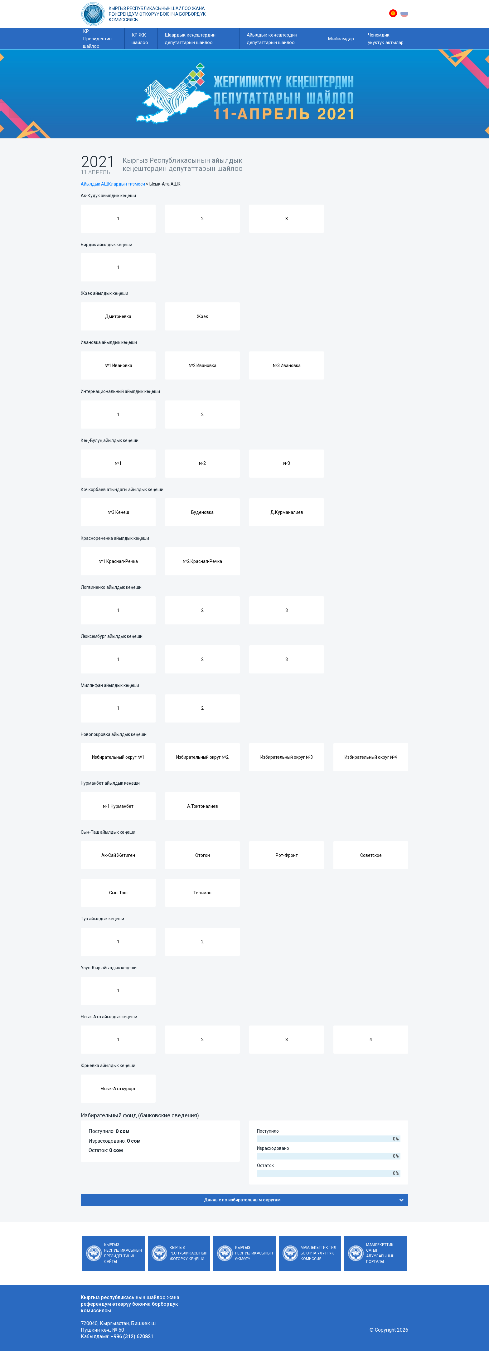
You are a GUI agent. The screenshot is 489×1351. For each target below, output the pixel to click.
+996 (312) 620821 (131, 1336)
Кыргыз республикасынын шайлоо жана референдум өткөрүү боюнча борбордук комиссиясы (157, 14)
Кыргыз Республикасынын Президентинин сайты (123, 1253)
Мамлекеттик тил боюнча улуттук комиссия (318, 1253)
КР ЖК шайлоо (140, 38)
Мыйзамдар (341, 39)
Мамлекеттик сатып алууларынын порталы (380, 1253)
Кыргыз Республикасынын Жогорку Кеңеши (188, 1253)
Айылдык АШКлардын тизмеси (113, 183)
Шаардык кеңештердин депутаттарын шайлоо (190, 38)
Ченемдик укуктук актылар (386, 38)
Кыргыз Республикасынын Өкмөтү (254, 1253)
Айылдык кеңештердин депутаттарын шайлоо (272, 38)
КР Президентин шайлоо (97, 38)
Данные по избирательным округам (304, 1199)
